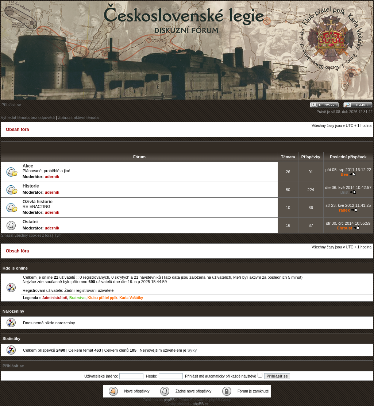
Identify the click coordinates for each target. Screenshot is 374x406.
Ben (344, 174)
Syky (192, 350)
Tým (57, 235)
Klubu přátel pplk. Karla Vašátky (115, 298)
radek (344, 210)
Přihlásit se (11, 105)
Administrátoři (54, 298)
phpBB (169, 400)
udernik (52, 176)
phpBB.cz (200, 404)
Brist (344, 192)
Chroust (344, 228)
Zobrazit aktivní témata (78, 117)
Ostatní (30, 221)
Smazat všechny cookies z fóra (26, 235)
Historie (31, 186)
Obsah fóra (17, 129)
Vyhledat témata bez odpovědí (28, 117)
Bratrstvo (77, 298)
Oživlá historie (38, 201)
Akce (28, 166)
